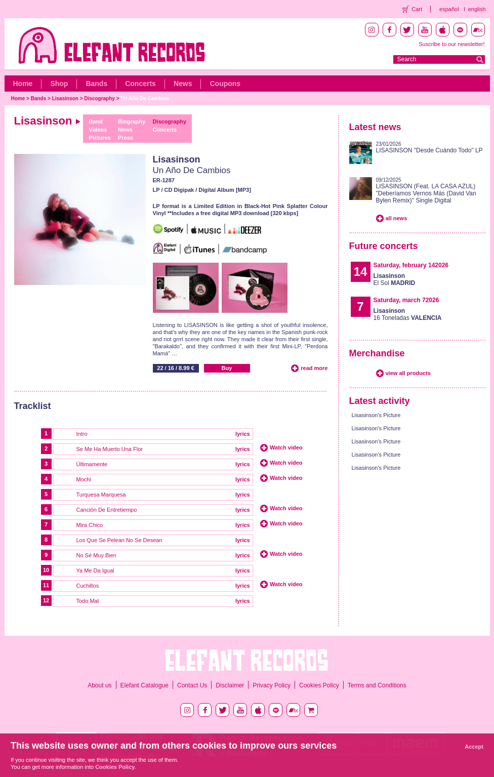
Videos (98, 130)
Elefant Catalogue (144, 685)
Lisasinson (65, 98)
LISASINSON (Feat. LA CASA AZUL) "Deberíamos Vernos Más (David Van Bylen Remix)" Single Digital (426, 193)
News (183, 83)
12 (46, 600)
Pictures (100, 138)
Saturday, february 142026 (411, 265)
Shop (59, 83)
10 (46, 570)
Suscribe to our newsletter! (451, 44)
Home (23, 83)
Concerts (140, 83)
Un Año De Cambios (144, 98)
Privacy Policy (272, 685)
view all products (408, 373)
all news (396, 218)
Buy (227, 368)
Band (96, 121)
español (449, 9)
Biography (131, 121)
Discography (99, 98)
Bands (96, 83)
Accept (474, 747)
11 (46, 585)
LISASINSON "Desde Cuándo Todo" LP (429, 150)
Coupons (225, 83)
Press (125, 138)
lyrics (242, 434)
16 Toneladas (408, 314)
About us (99, 685)
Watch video (286, 447)
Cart (416, 9)
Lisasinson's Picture (376, 415)
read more (314, 368)
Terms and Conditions (377, 685)
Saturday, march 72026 (406, 300)
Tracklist (32, 406)
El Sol (395, 279)
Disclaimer (230, 685)
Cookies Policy (319, 685)
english (477, 9)
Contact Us (192, 685)
